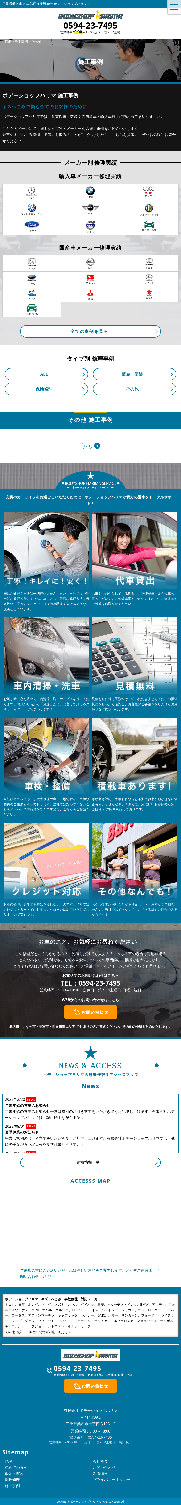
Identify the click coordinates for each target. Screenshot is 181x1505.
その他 (132, 389)
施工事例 (12, 1485)
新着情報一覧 (88, 1162)
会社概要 (100, 1461)
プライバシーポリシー (112, 1479)
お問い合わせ (104, 1467)
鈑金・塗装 (132, 374)
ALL (44, 374)
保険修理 (44, 389)
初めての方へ (16, 1467)
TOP (8, 1461)
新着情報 (100, 1473)
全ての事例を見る (89, 331)
